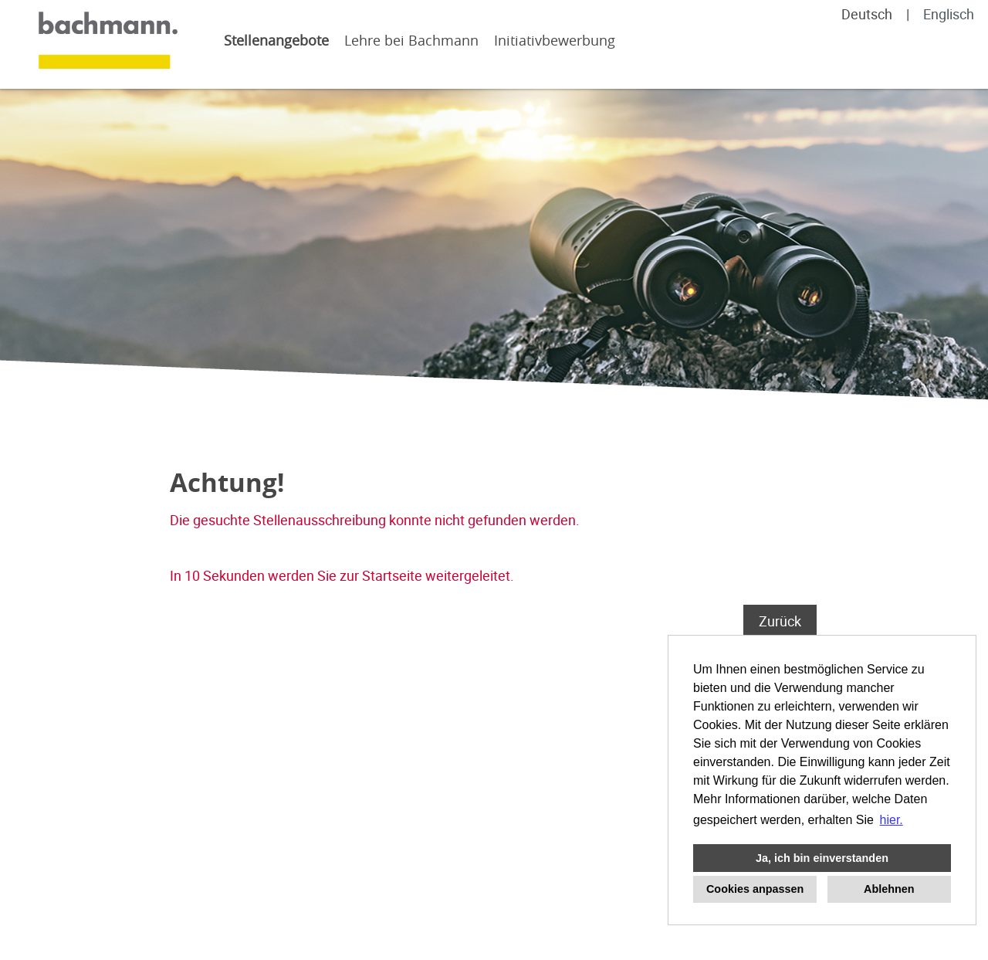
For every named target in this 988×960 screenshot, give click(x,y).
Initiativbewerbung (554, 40)
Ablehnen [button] (889, 889)
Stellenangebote (276, 40)
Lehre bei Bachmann (411, 40)
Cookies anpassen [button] (755, 889)
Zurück (780, 621)
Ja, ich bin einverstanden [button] (822, 858)
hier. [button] (891, 819)
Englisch (948, 14)
